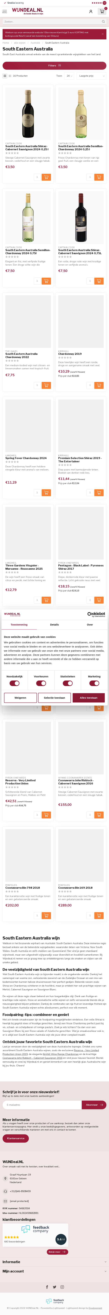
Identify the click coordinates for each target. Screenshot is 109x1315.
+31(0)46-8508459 (20, 1191)
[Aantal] (37, 177)
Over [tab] (90, 624)
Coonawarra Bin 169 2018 (75, 887)
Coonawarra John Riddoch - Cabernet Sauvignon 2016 (76, 782)
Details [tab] (54, 624)
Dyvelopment (95, 1308)
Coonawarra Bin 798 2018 (22, 887)
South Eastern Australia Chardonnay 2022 (21, 355)
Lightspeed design (76, 1308)
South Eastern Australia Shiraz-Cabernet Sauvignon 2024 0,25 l (26, 148)
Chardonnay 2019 (70, 353)
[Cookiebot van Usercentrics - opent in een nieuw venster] (90, 614)
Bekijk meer (57, 1251)
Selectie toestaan (54, 697)
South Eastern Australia (57, 42)
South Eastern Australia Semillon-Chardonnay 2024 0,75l (27, 252)
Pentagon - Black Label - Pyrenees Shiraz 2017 (81, 567)
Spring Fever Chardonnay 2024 (26, 458)
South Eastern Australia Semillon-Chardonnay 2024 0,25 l (80, 148)
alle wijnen (19, 42)
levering (15, 2)
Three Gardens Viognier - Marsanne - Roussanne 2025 (24, 567)
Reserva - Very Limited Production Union (20, 782)
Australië (35, 42)
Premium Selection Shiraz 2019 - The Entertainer (80, 460)
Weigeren (20, 697)
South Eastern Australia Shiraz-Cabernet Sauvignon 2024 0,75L (80, 252)
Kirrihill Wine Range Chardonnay (61, 1054)
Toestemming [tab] (19, 624)
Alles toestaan (88, 697)
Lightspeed (59, 1308)
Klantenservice (15, 1138)
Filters (54, 65)
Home (6, 42)
